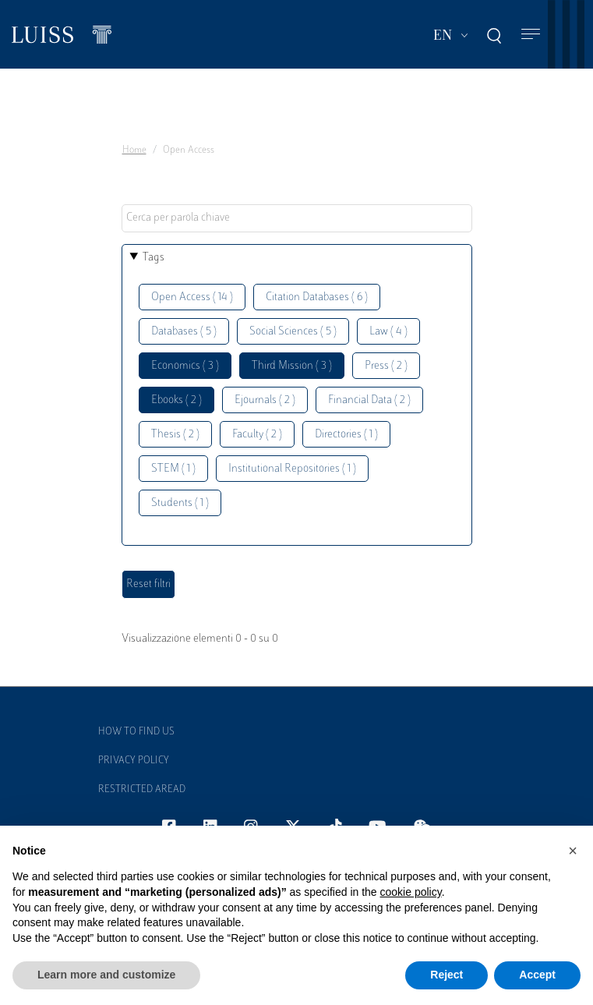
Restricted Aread (141, 789)
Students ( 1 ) (180, 503)
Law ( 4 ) (388, 332)
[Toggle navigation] (530, 35)
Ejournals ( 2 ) (265, 400)
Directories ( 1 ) (346, 435)
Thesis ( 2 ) (175, 435)
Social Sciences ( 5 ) (293, 332)
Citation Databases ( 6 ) (317, 297)
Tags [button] (153, 258)
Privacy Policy (133, 761)
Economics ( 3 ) (185, 366)
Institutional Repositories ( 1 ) (292, 469)
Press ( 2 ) (386, 366)
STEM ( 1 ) (173, 469)
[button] (572, 850)
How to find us (136, 732)
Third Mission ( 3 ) (292, 366)
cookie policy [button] (411, 892)
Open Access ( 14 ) (192, 297)
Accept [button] (537, 974)
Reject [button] (446, 974)
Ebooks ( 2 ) (176, 400)
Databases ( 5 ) (184, 332)
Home (134, 150)
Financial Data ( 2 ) (369, 400)
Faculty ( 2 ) (257, 435)
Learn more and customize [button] (106, 974)
